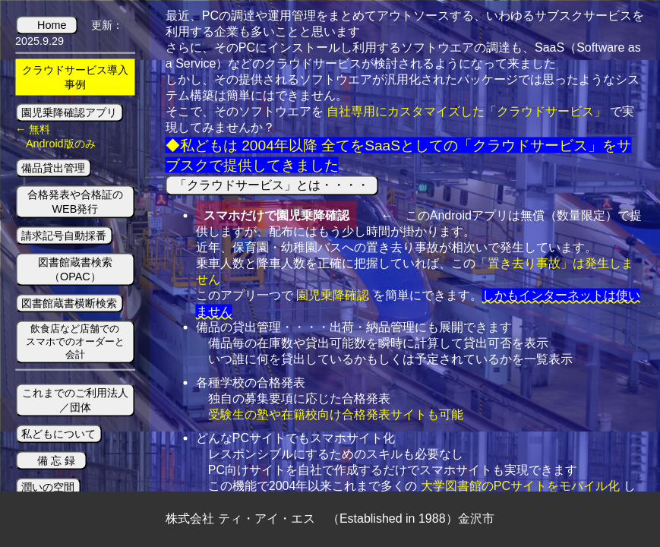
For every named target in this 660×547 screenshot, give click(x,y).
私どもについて (58, 434)
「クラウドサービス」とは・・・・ (272, 184)
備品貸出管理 (53, 167)
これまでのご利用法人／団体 (75, 400)
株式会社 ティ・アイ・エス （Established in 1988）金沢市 (330, 518)
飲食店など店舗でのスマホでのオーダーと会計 (75, 340)
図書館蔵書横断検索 (69, 302)
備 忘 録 (56, 460)
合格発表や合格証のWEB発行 (75, 201)
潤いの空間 (47, 487)
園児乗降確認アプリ (69, 112)
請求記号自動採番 (63, 235)
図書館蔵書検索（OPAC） (75, 268)
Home (52, 24)
